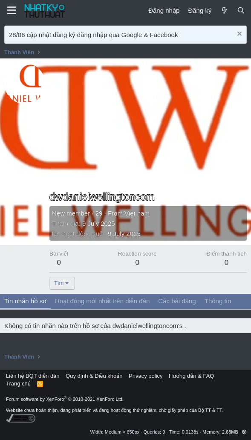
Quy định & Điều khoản (94, 376)
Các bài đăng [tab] (177, 301)
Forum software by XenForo (65, 399)
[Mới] (224, 10)
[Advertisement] (148, 127)
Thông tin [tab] (218, 301)
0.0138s (190, 431)
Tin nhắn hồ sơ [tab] (25, 301)
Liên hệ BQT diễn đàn (33, 376)
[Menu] (12, 10)
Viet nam (137, 213)
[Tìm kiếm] (241, 10)
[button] (244, 431)
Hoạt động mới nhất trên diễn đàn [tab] (102, 301)
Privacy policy (145, 376)
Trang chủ (18, 383)
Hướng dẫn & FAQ (191, 376)
